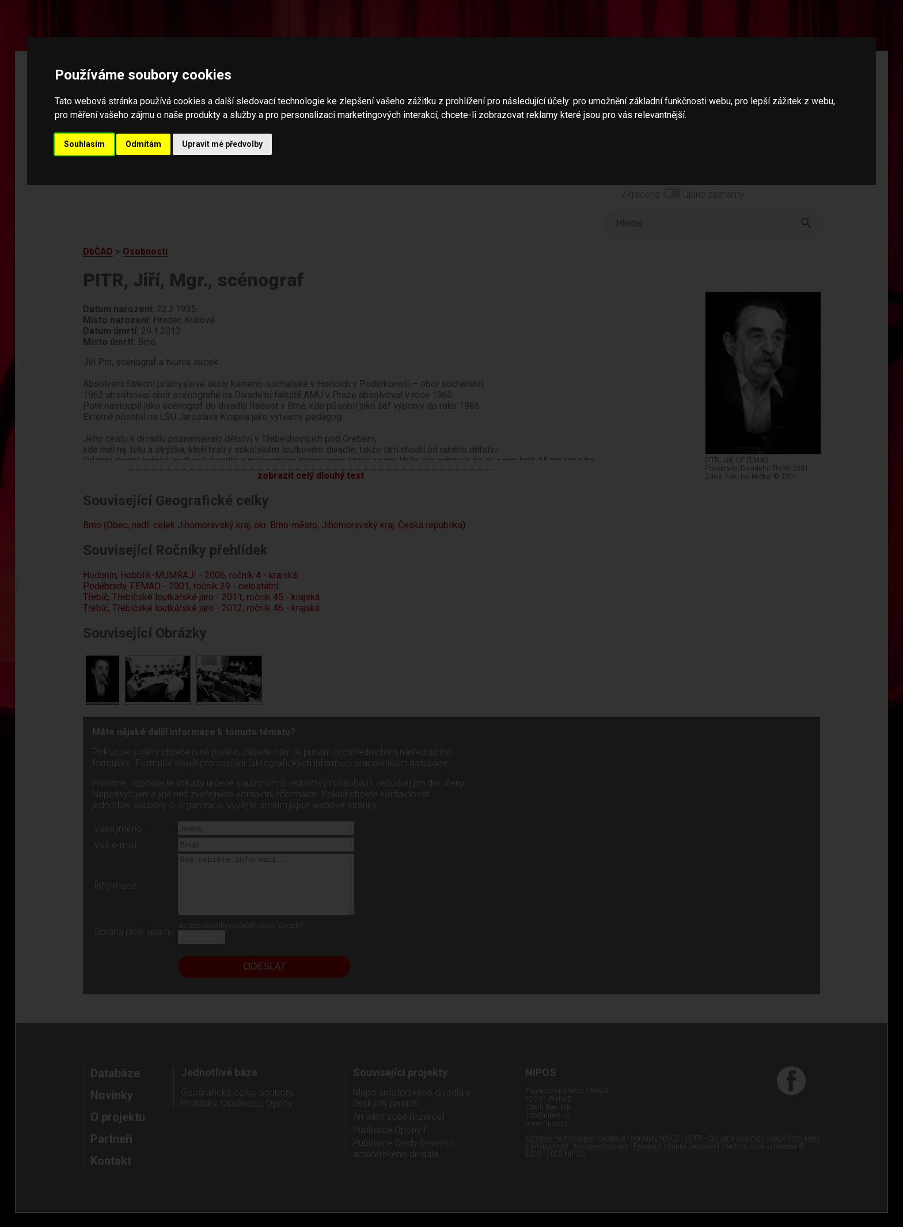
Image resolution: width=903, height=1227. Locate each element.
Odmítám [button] (143, 144)
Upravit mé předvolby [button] (222, 144)
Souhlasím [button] (84, 144)
